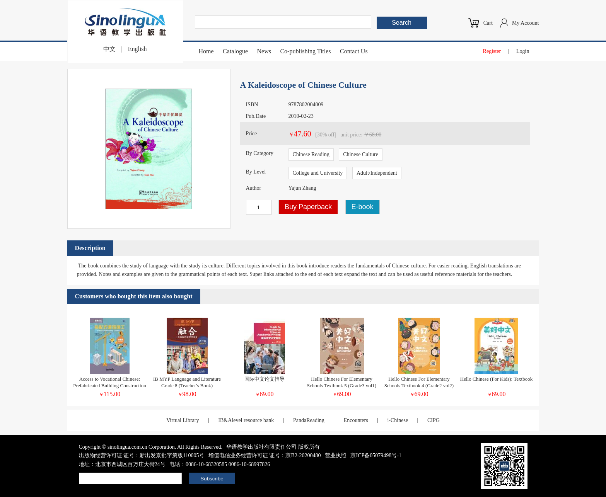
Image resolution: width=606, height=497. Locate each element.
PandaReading (308, 420)
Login (522, 51)
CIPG (433, 420)
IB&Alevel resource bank (246, 420)
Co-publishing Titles (305, 51)
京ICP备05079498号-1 (375, 455)
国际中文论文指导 (264, 379)
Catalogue (235, 51)
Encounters (356, 420)
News (264, 51)
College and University (318, 173)
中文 (109, 49)
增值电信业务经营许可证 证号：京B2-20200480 (264, 455)
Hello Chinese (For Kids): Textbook (496, 379)
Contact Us (354, 51)
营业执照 (336, 455)
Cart (488, 23)
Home (206, 51)
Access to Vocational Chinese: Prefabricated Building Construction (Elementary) (109, 385)
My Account (525, 23)
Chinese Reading (311, 154)
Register (492, 51)
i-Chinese (397, 420)
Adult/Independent (377, 173)
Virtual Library (182, 420)
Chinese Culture (360, 154)
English (137, 49)
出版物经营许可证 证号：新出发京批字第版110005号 (142, 455)
